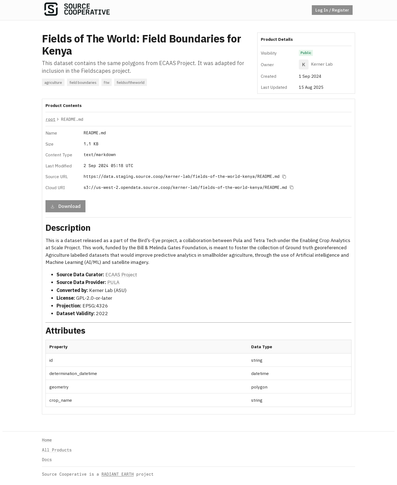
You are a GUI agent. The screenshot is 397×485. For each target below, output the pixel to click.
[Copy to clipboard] (284, 176)
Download (65, 206)
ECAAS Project (121, 274)
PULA (113, 282)
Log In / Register (332, 10)
